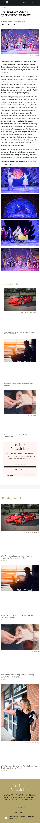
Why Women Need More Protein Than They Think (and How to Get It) (19, 767)
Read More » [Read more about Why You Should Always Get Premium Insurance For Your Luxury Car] (4, 560)
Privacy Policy (12, 475)
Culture (4, 7)
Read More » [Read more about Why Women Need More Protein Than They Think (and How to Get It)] (4, 770)
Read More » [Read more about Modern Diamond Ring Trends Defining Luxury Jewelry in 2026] (4, 679)
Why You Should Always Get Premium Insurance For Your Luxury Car (19, 333)
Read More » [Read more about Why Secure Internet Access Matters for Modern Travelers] (4, 620)
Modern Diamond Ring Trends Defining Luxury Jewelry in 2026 (18, 435)
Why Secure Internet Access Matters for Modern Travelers (18, 384)
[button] (6, 2)
